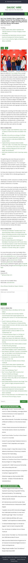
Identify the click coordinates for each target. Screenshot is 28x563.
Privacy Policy (14, 561)
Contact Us (5, 559)
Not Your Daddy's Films (15, 73)
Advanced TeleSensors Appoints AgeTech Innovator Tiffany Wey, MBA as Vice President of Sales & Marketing (14, 377)
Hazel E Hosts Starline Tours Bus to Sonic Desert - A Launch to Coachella (14, 437)
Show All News (4, 286)
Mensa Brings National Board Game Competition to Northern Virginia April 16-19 (14, 472)
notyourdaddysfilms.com (9, 256)
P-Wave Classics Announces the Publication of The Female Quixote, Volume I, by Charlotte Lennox (14, 430)
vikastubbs (10, 262)
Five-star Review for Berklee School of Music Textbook (13, 530)
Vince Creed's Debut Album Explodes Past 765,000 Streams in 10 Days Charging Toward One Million (14, 31)
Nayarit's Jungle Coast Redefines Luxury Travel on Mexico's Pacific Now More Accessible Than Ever (14, 131)
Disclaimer (11, 286)
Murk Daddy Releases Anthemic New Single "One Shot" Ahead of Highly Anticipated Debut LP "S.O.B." (14, 383)
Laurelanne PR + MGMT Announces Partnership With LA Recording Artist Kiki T (14, 466)
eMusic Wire (14, 7)
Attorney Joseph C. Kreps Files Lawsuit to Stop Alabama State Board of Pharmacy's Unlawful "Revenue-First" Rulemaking (14, 451)
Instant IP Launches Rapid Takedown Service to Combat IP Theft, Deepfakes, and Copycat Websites (14, 443)
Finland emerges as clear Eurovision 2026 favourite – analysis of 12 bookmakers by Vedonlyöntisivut (12, 478)
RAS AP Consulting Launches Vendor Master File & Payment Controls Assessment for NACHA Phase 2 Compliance (14, 236)
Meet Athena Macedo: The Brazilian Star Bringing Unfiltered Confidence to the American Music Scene (14, 422)
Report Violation (19, 286)
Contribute (12, 559)
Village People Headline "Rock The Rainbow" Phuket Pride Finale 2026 (13, 550)
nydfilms (16, 258)
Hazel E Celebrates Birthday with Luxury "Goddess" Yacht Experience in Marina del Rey (14, 519)
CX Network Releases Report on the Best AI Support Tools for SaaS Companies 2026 (13, 525)
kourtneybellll (23, 263)
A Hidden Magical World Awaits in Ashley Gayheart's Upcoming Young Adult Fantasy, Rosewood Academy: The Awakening (13, 491)
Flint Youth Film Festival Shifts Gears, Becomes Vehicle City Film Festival (14, 498)
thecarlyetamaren (13, 260)
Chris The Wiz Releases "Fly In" (10, 370)
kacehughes (5, 263)
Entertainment (10, 282)
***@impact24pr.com (6, 275)
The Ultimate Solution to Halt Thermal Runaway (14, 244)
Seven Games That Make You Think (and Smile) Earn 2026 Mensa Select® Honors (14, 536)
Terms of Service (21, 559)
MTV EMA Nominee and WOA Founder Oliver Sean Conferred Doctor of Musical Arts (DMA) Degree (14, 504)
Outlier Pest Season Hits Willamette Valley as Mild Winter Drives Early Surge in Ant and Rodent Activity (14, 340)
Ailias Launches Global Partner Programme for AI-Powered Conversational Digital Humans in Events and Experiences (14, 543)
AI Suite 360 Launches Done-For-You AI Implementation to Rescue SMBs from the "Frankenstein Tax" (13, 330)
